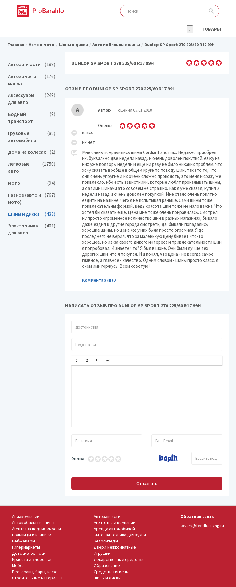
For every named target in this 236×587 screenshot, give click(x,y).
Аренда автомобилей (114, 528)
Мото (31, 183)
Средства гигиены (111, 571)
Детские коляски (28, 553)
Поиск (211, 11)
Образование (107, 565)
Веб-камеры (23, 541)
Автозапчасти (31, 64)
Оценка (77, 458)
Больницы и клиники (31, 535)
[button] (76, 360)
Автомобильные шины (33, 522)
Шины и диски (31, 214)
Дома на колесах (31, 152)
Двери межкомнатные (115, 547)
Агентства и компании (115, 522)
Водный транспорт (31, 118)
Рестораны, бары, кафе (34, 571)
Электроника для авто (31, 229)
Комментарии (96, 280)
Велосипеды (106, 541)
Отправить (146, 483)
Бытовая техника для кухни (120, 535)
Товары (211, 29)
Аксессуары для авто (31, 99)
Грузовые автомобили (31, 137)
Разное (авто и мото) (31, 198)
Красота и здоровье (31, 559)
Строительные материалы (37, 578)
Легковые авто (31, 167)
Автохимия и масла (31, 80)
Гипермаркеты (26, 547)
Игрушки (102, 553)
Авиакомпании (26, 516)
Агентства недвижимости (36, 528)
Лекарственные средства (119, 559)
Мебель (19, 565)
